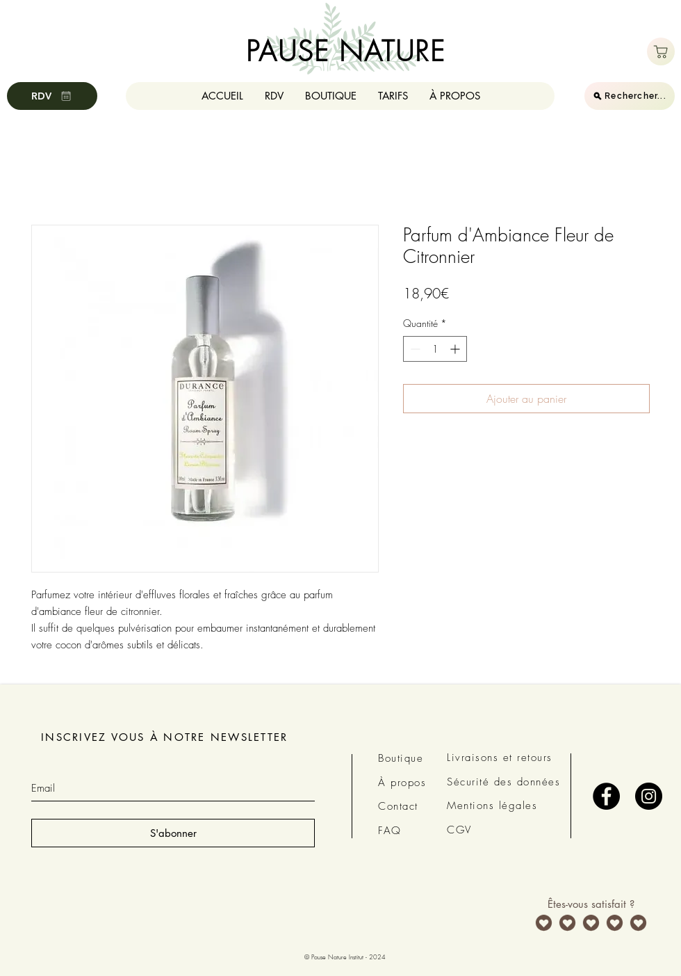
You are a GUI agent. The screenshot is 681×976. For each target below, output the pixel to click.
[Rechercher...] (629, 96)
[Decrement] (413, 349)
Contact (398, 806)
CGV (459, 830)
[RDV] (52, 96)
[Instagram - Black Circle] (648, 796)
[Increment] (456, 349)
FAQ (390, 831)
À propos (402, 783)
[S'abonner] (173, 833)
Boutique (400, 758)
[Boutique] (661, 51)
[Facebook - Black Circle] (606, 796)
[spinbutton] (435, 349)
